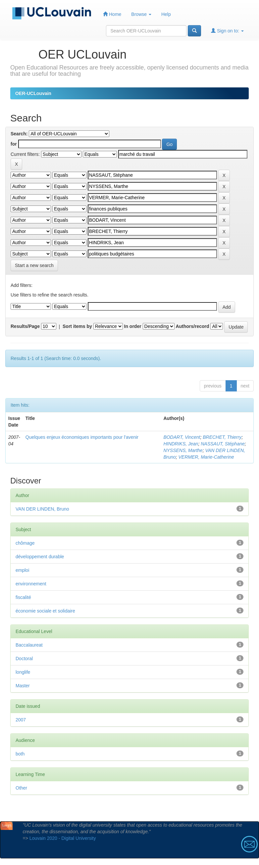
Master (23, 685)
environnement (31, 583)
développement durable (40, 556)
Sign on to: (227, 30)
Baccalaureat (29, 645)
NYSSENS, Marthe (182, 450)
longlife (23, 672)
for (14, 144)
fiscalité (23, 597)
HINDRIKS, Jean (180, 443)
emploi (22, 570)
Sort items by (77, 326)
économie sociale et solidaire (45, 611)
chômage (25, 543)
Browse (141, 14)
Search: (19, 133)
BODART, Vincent (181, 437)
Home (112, 14)
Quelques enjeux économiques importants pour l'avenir (82, 437)
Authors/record (192, 326)
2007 (21, 719)
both (20, 753)
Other (21, 788)
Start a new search (34, 265)
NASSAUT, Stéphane (223, 443)
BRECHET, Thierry (222, 437)
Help (166, 14)
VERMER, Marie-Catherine (206, 457)
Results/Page (25, 326)
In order (132, 326)
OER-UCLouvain (33, 93)
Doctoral (24, 658)
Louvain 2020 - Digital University (62, 838)
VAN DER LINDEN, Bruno (42, 509)
